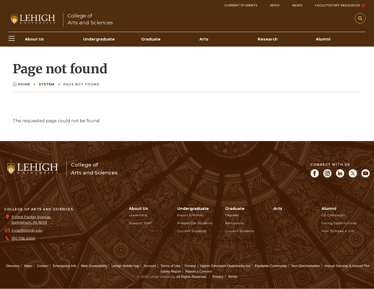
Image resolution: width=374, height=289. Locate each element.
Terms (232, 277)
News (297, 5)
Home (22, 84)
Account (150, 266)
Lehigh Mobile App (125, 266)
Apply (275, 5)
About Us (138, 208)
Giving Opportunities (339, 223)
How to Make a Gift (338, 231)
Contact (42, 266)
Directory (13, 266)
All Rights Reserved (191, 277)
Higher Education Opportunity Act (225, 266)
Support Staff (140, 223)
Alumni (329, 208)
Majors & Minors (190, 215)
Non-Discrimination (305, 266)
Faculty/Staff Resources (340, 5)
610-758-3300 (23, 238)
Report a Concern (198, 271)
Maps (28, 266)
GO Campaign (333, 215)
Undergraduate (193, 208)
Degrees (232, 215)
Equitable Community (271, 266)
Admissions (234, 223)
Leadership (138, 215)
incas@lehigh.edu (27, 230)
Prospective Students (195, 223)
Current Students (240, 5)
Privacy (190, 266)
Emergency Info (65, 266)
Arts (277, 208)
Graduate (234, 208)
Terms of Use (170, 266)
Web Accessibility (94, 266)
